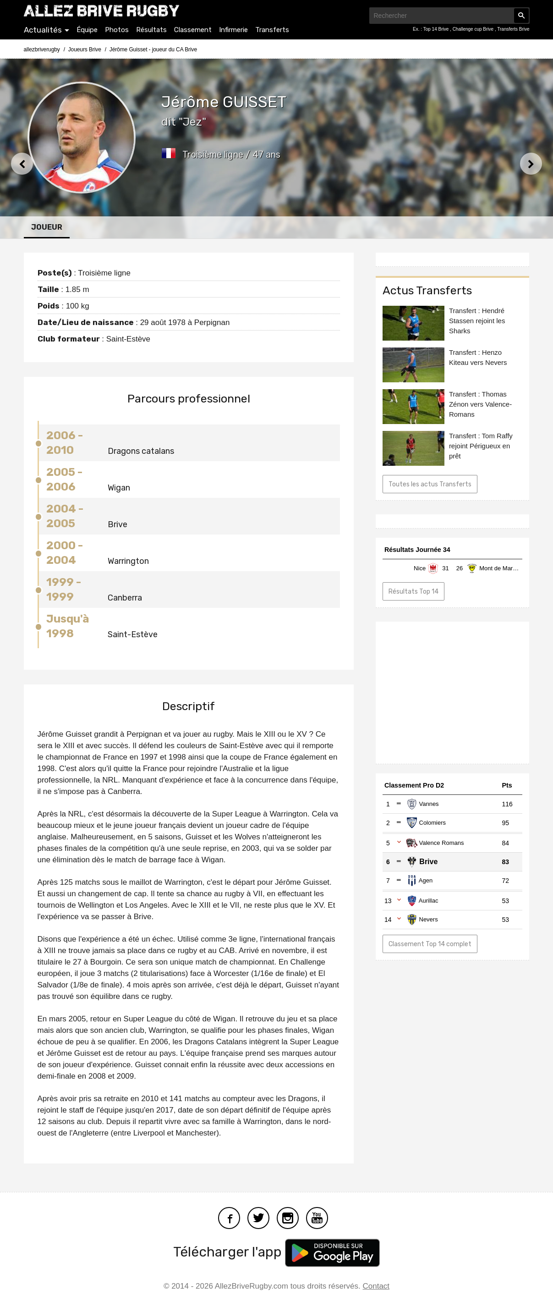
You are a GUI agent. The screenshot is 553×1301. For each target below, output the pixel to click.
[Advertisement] (453, 692)
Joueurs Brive (84, 49)
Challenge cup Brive (474, 29)
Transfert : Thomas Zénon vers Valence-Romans (480, 404)
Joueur (46, 227)
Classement (193, 30)
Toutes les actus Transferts (430, 484)
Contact (376, 1286)
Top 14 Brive (436, 29)
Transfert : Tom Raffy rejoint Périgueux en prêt (481, 446)
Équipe (87, 30)
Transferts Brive (513, 29)
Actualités (43, 29)
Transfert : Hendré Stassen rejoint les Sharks (477, 321)
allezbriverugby (42, 49)
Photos (117, 30)
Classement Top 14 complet (430, 944)
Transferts (272, 30)
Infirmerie (233, 30)
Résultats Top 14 (413, 591)
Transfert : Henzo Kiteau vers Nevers (478, 357)
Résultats (151, 30)
